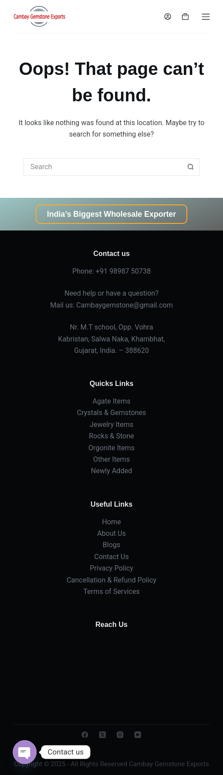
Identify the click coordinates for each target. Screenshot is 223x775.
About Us (111, 533)
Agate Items (111, 401)
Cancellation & (90, 580)
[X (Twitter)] (102, 734)
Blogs (111, 545)
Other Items (111, 459)
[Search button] (191, 167)
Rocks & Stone (111, 436)
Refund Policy (134, 580)
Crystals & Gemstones (111, 412)
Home (111, 522)
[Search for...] (102, 167)
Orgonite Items (111, 448)
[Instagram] (120, 734)
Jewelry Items (111, 424)
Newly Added (111, 471)
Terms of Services (111, 591)
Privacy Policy (112, 568)
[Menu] (206, 17)
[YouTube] (137, 734)
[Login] (167, 16)
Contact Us (111, 557)
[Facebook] (85, 734)
